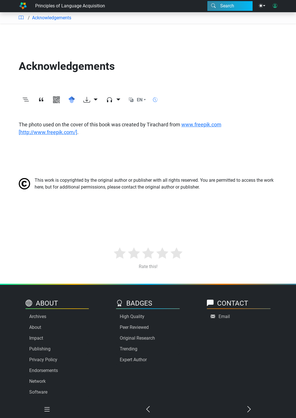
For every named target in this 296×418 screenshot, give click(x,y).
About (35, 327)
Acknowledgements (51, 17)
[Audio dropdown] (113, 100)
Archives (37, 316)
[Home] (22, 6)
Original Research (137, 338)
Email (224, 316)
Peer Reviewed (134, 327)
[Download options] (90, 100)
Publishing (40, 349)
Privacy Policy (43, 359)
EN (139, 100)
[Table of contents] (21, 17)
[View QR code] (56, 100)
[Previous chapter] (148, 410)
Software (38, 392)
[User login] (275, 6)
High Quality (132, 316)
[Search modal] (230, 6)
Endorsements (43, 370)
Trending (128, 349)
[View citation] (41, 100)
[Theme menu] (262, 6)
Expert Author (133, 359)
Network (37, 381)
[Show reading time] (155, 100)
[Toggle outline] (26, 100)
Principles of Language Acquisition (70, 6)
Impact (36, 338)
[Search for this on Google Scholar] (72, 100)
